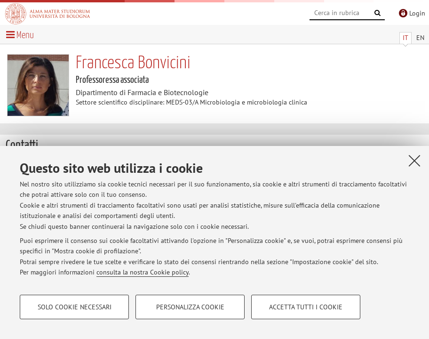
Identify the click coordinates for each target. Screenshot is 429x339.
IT (405, 37)
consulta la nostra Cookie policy (142, 272)
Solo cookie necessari (74, 307)
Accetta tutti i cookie (305, 307)
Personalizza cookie (190, 307)
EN (420, 37)
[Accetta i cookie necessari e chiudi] (414, 160)
